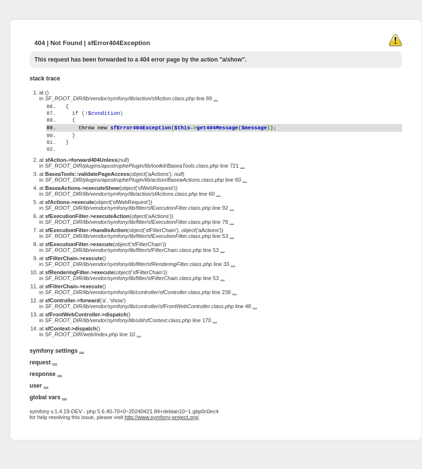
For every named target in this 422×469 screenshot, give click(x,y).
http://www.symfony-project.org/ (161, 436)
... (215, 98)
